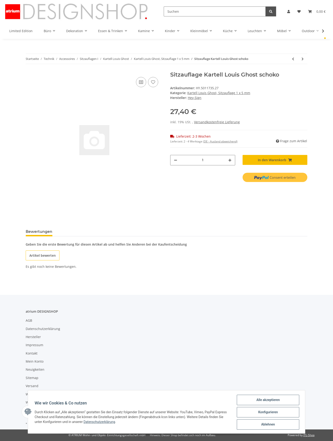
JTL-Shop (308, 435)
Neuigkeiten (35, 369)
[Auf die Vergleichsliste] (141, 82)
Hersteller (33, 337)
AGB (29, 320)
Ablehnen (267, 424)
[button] (289, 11)
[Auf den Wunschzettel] (153, 82)
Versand (32, 386)
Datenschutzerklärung (43, 329)
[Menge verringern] (175, 160)
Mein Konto (34, 361)
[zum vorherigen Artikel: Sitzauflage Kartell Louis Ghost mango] (293, 59)
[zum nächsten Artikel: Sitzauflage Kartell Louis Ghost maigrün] (302, 59)
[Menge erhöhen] (230, 160)
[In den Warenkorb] (275, 160)
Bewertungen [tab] (39, 231)
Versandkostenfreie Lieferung (217, 122)
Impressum (34, 345)
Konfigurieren (267, 412)
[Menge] (202, 160)
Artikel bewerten (42, 255)
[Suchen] (215, 11)
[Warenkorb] (316, 11)
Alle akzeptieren (267, 400)
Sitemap (32, 378)
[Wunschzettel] (299, 11)
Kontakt (31, 353)
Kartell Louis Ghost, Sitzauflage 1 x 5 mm (218, 93)
